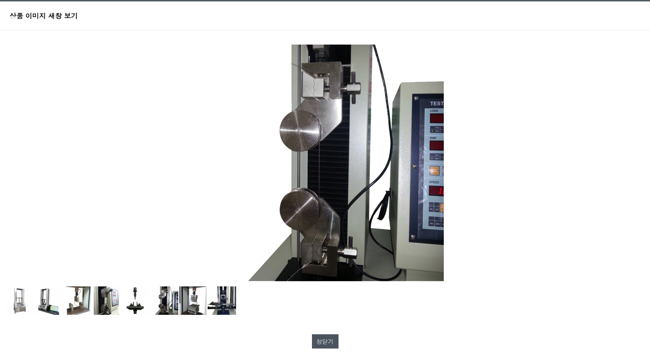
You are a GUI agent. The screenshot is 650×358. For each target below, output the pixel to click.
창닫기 (325, 341)
